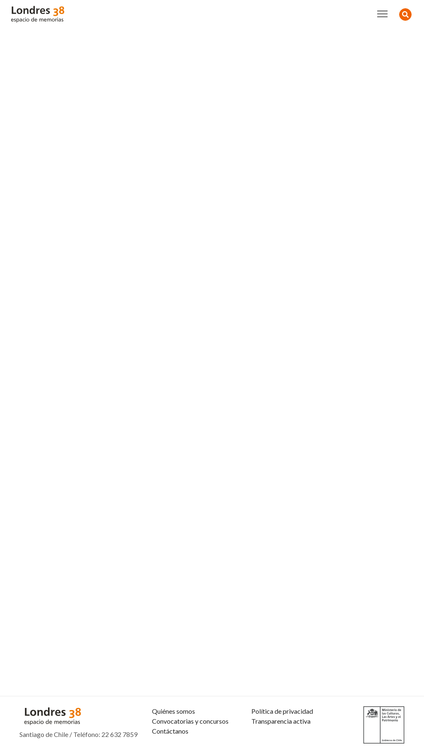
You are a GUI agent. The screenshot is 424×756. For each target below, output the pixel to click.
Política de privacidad (282, 711)
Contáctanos (170, 731)
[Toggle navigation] (382, 14)
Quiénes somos (173, 711)
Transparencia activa (281, 721)
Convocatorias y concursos (190, 721)
